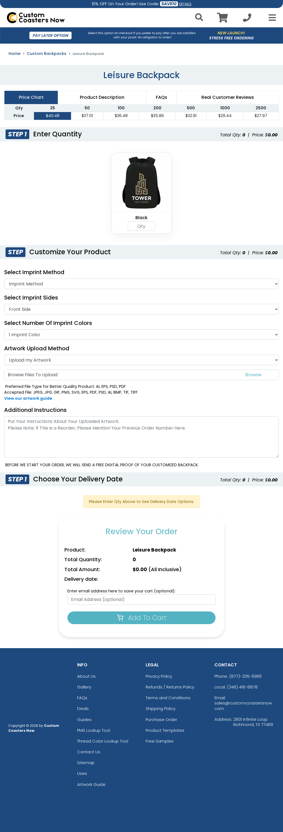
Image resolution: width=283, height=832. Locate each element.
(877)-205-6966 (245, 676)
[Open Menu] (270, 17)
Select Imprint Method (34, 272)
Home (14, 53)
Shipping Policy (160, 708)
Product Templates (165, 730)
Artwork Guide (91, 784)
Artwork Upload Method (36, 348)
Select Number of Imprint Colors (48, 323)
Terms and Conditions (168, 698)
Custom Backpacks (46, 53)
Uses (82, 773)
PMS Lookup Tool (93, 730)
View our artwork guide (28, 398)
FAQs (82, 698)
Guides (84, 719)
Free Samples (160, 741)
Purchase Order (161, 719)
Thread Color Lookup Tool (102, 741)
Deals (83, 708)
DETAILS (185, 4)
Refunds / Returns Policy (170, 687)
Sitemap (86, 762)
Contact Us (88, 752)
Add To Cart (141, 617)
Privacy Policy (159, 676)
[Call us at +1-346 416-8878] (247, 19)
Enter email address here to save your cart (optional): (121, 591)
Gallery (84, 687)
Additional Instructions (35, 410)
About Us (86, 676)
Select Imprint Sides (31, 297)
